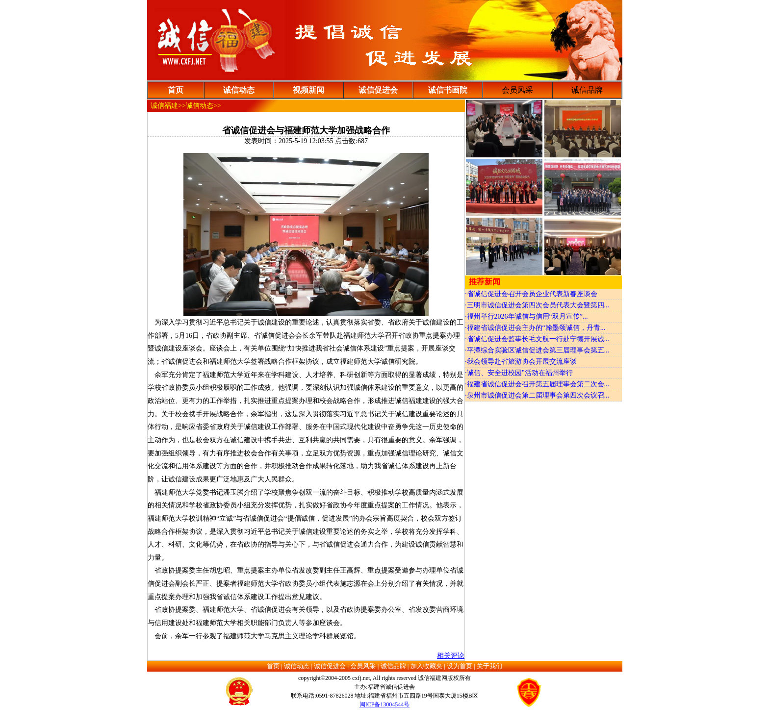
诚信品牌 (393, 666)
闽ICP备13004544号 (384, 704)
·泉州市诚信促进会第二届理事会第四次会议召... (537, 395)
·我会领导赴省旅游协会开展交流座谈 (521, 361)
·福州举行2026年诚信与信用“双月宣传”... (526, 316)
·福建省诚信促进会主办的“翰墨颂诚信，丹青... (535, 327)
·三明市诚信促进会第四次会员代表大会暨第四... (537, 305)
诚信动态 (239, 90)
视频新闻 (308, 90)
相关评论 (450, 655)
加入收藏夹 (426, 666)
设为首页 (459, 666)
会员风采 (363, 666)
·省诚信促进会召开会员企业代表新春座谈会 (531, 294)
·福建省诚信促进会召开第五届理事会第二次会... (537, 384)
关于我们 (489, 666)
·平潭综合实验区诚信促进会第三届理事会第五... (537, 350)
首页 (175, 90)
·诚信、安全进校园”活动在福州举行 (519, 372)
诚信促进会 (378, 90)
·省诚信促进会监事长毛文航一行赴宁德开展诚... (537, 339)
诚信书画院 (447, 90)
